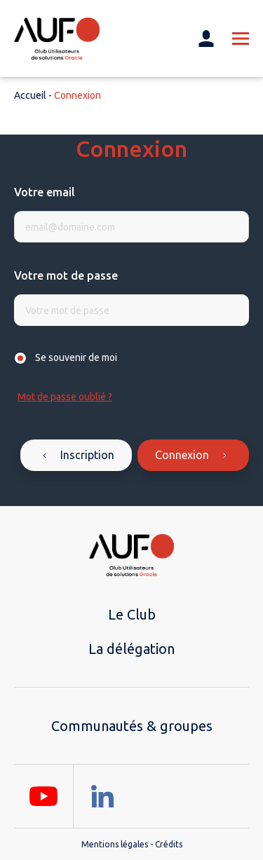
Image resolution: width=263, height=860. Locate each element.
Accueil (30, 95)
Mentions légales (114, 844)
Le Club (132, 614)
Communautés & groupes (132, 726)
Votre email (44, 192)
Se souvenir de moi (76, 357)
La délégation (131, 649)
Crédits (168, 844)
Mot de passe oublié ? (65, 396)
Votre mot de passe (66, 275)
